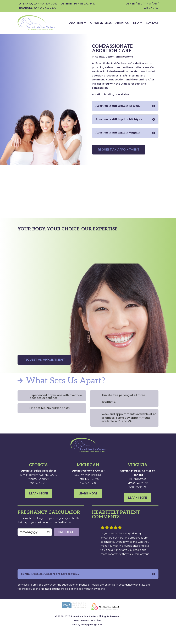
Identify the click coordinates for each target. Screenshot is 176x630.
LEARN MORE (38, 493)
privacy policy (80, 624)
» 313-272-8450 (78, 3)
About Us (122, 22)
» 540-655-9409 (37, 7)
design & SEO (96, 624)
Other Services (101, 22)
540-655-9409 (137, 487)
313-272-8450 (88, 482)
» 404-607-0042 (38, 3)
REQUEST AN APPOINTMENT (118, 149)
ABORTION (76, 22)
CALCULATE (66, 532)
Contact (152, 22)
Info (136, 22)
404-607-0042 (38, 482)
